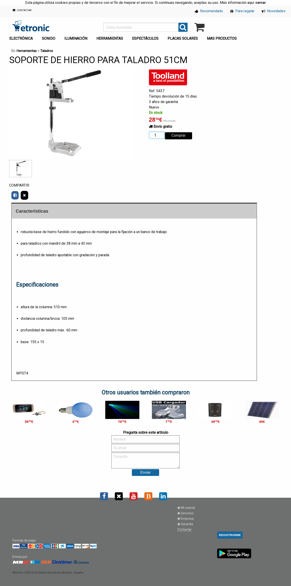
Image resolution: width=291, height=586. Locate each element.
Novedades (274, 11)
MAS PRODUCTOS (222, 38)
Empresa (185, 518)
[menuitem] (22, 37)
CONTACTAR (22, 10)
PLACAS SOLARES (183, 38)
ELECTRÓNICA (21, 38)
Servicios (185, 513)
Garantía (185, 524)
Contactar (184, 529)
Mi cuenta (186, 508)
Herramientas (27, 51)
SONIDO (48, 38)
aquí (250, 2)
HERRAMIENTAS (109, 38)
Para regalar (242, 11)
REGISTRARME (230, 535)
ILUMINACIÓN (75, 38)
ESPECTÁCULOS (145, 38)
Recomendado (209, 11)
